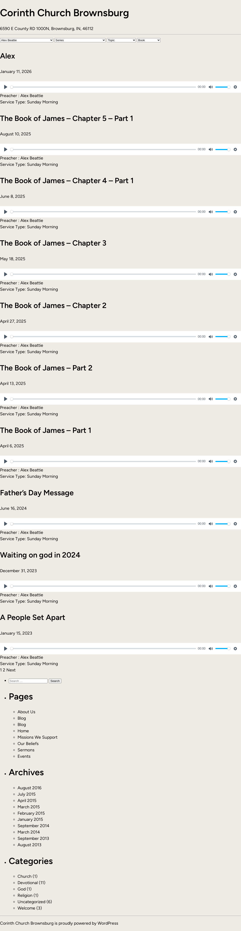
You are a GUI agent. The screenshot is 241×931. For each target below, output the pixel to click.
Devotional (28, 882)
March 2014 (29, 832)
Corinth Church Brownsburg (64, 13)
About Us (26, 711)
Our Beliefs (28, 743)
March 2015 (29, 806)
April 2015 (27, 800)
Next (11, 670)
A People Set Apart (32, 617)
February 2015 (31, 813)
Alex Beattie (31, 95)
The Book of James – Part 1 (45, 430)
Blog (22, 718)
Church (25, 876)
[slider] (103, 87)
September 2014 (33, 825)
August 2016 (29, 787)
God (22, 889)
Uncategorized (31, 901)
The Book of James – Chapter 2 (53, 305)
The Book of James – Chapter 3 (53, 243)
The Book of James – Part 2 (46, 367)
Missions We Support (37, 737)
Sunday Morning (42, 101)
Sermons (26, 749)
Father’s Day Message (37, 492)
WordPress (108, 923)
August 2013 (29, 844)
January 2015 (30, 819)
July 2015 (27, 794)
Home (23, 730)
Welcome (26, 908)
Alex (7, 55)
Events (24, 756)
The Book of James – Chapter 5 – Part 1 (66, 118)
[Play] (5, 86)
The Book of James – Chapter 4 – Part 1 (67, 180)
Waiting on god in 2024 (40, 554)
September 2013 (33, 838)
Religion (25, 895)
